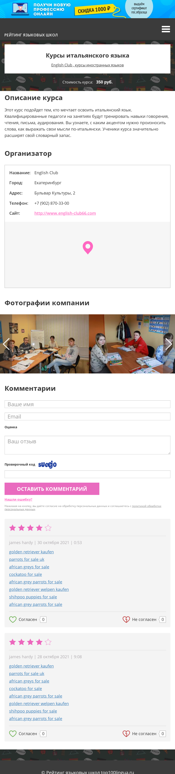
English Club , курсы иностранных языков (87, 65)
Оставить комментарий (52, 488)
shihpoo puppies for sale (33, 597)
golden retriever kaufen (31, 552)
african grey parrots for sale (35, 582)
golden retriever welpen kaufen (39, 589)
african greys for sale (29, 567)
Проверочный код (20, 464)
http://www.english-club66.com (65, 213)
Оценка (11, 427)
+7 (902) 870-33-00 (51, 203)
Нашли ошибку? (18, 499)
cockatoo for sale (25, 574)
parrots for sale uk (26, 559)
